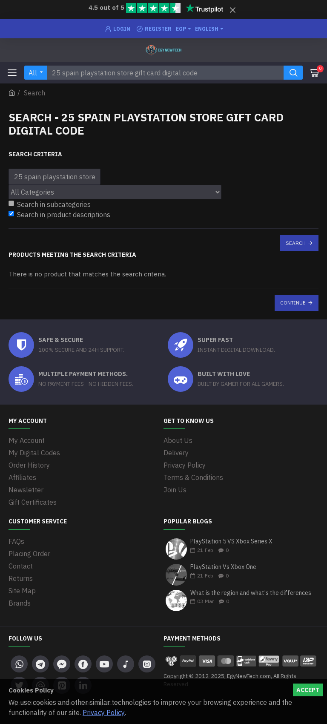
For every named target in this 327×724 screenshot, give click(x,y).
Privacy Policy (104, 712)
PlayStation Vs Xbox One (223, 567)
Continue (293, 302)
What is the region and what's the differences (250, 593)
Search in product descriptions (59, 214)
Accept (307, 690)
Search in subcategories (50, 204)
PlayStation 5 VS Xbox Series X (231, 541)
